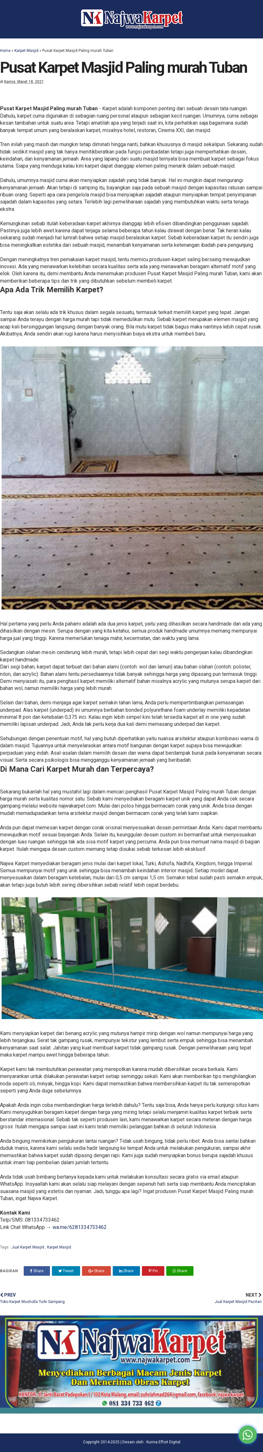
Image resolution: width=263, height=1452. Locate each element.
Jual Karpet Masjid (28, 1247)
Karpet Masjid (26, 50)
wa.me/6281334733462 (80, 1227)
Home (5, 50)
